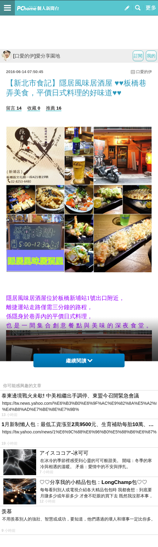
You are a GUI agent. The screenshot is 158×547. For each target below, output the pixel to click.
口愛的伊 (144, 71)
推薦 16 (53, 108)
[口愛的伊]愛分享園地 (31, 56)
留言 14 (14, 108)
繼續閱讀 (79, 360)
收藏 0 (33, 108)
